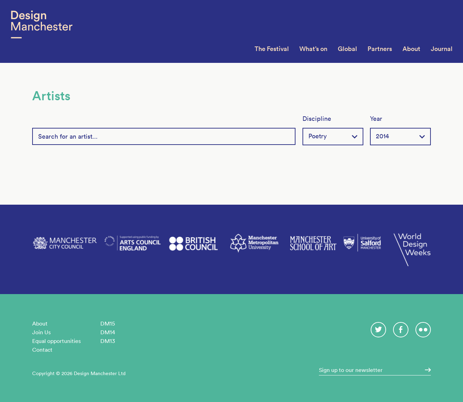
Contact (42, 349)
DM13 (107, 340)
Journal (442, 49)
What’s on (313, 49)
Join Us (41, 332)
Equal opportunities (56, 340)
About (411, 49)
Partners (380, 49)
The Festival (272, 49)
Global (347, 49)
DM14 (107, 332)
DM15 (107, 323)
